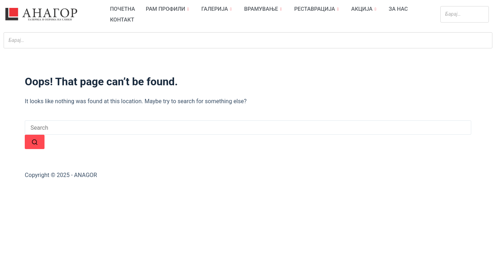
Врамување (263, 9)
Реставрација (317, 9)
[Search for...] (248, 127)
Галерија (217, 9)
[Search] (481, 14)
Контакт (122, 19)
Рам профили (168, 9)
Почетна (122, 9)
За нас (398, 9)
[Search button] (35, 142)
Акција (364, 9)
